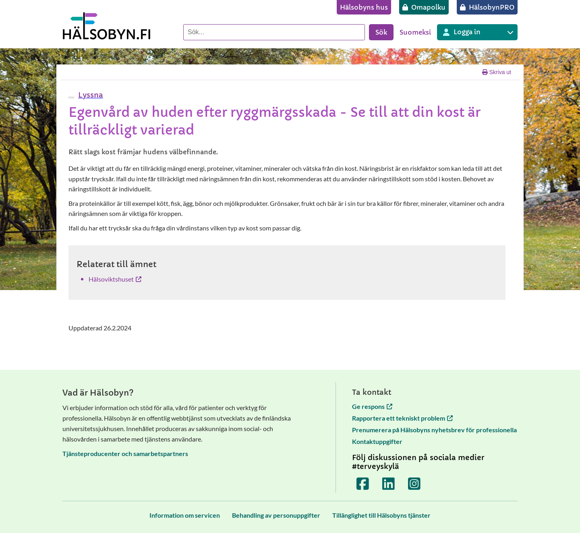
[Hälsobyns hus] (364, 7)
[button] (89, 94)
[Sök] (274, 32)
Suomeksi (415, 32)
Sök (381, 32)
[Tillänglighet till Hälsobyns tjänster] (381, 515)
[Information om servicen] (184, 515)
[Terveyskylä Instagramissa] (414, 484)
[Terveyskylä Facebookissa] (363, 484)
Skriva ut (496, 72)
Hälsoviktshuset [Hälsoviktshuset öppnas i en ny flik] (115, 279)
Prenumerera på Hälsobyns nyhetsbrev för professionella (434, 429)
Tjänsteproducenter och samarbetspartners (125, 453)
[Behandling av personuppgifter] (276, 515)
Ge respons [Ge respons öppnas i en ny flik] (372, 406)
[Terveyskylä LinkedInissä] (389, 484)
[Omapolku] (424, 7)
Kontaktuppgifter (377, 441)
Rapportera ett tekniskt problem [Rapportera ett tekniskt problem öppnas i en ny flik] (402, 418)
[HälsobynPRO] (487, 7)
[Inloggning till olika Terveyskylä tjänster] (477, 32)
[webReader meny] (71, 97)
